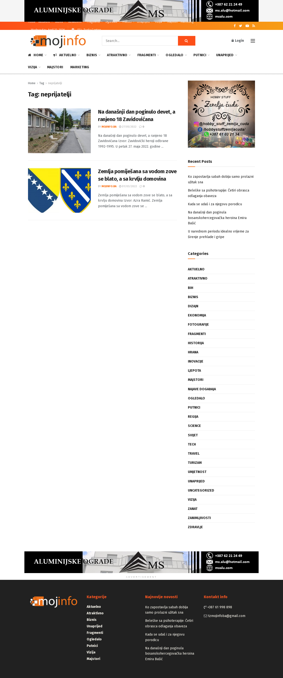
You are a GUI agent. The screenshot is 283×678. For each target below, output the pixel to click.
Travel (193, 454)
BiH (190, 288)
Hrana (193, 352)
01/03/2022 (128, 186)
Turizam (195, 463)
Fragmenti (93, 21)
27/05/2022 (127, 126)
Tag (41, 83)
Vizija (158, 21)
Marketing (187, 21)
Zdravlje (195, 527)
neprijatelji (55, 83)
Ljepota (194, 371)
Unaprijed (143, 21)
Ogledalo (111, 21)
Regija (193, 417)
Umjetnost (197, 472)
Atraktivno (75, 21)
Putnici (127, 21)
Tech (192, 444)
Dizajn (193, 306)
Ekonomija (197, 315)
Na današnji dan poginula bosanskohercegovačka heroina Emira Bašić (217, 217)
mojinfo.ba (109, 126)
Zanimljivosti (199, 518)
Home (31, 21)
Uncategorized (201, 490)
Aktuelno (44, 21)
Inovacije (195, 361)
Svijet (193, 435)
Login (238, 41)
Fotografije (198, 324)
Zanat (193, 509)
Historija (196, 343)
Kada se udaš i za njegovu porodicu (215, 204)
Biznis (59, 21)
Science (194, 426)
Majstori (172, 21)
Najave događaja (202, 389)
